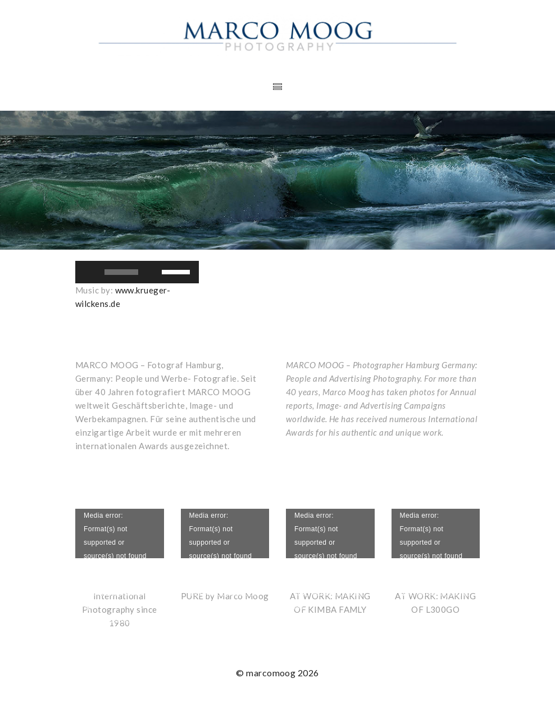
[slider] (121, 272)
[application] (137, 272)
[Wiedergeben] (89, 272)
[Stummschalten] (152, 272)
